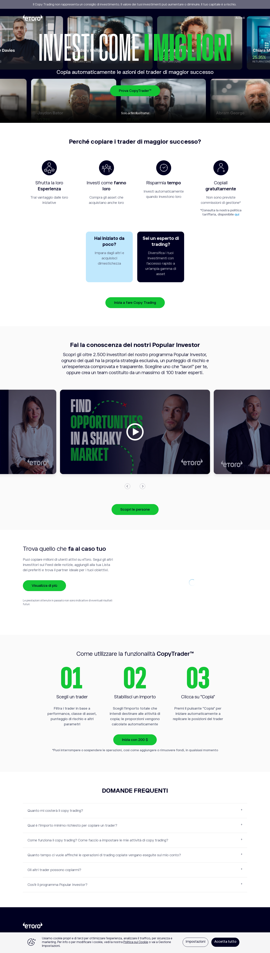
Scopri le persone (135, 509)
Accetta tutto (225, 941)
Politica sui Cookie (135, 942)
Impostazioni (195, 941)
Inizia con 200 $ (135, 740)
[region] (135, 942)
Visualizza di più (44, 586)
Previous (127, 486)
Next (142, 486)
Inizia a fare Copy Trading (135, 303)
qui (237, 214)
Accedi (240, 17)
